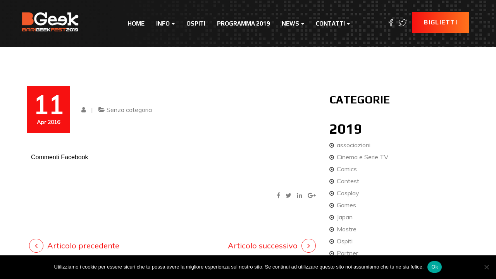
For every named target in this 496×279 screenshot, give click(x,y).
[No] (486, 267)
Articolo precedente (83, 245)
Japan (345, 217)
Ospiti (195, 23)
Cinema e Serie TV (362, 157)
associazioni (353, 145)
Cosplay (348, 193)
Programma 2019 (243, 23)
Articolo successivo (263, 245)
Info (165, 23)
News (293, 23)
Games (346, 205)
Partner (347, 253)
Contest (348, 181)
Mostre (346, 229)
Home (136, 23)
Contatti (333, 23)
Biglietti (440, 22)
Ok (434, 267)
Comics (347, 169)
